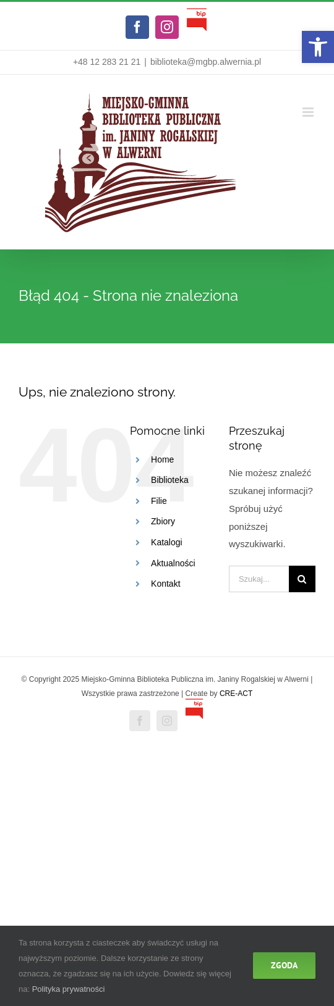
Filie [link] (159, 501)
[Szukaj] (302, 579)
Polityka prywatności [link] (68, 989)
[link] (318, 47)
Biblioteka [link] (170, 480)
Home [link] (162, 459)
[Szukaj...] (259, 579)
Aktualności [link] (173, 563)
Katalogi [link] (166, 542)
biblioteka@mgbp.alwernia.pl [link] (205, 62)
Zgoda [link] (284, 965)
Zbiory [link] (163, 521)
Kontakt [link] (165, 584)
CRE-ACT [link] (236, 693)
